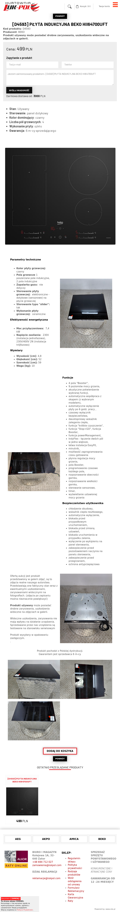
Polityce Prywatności (25, 910)
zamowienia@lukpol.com (46, 865)
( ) (85, 6)
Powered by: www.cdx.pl (105, 909)
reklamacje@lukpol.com (46, 878)
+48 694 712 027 (42, 862)
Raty (70, 901)
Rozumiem (10, 898)
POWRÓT (60, 16)
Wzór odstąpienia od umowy (74, 881)
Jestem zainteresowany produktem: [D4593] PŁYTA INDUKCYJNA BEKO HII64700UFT (60, 77)
